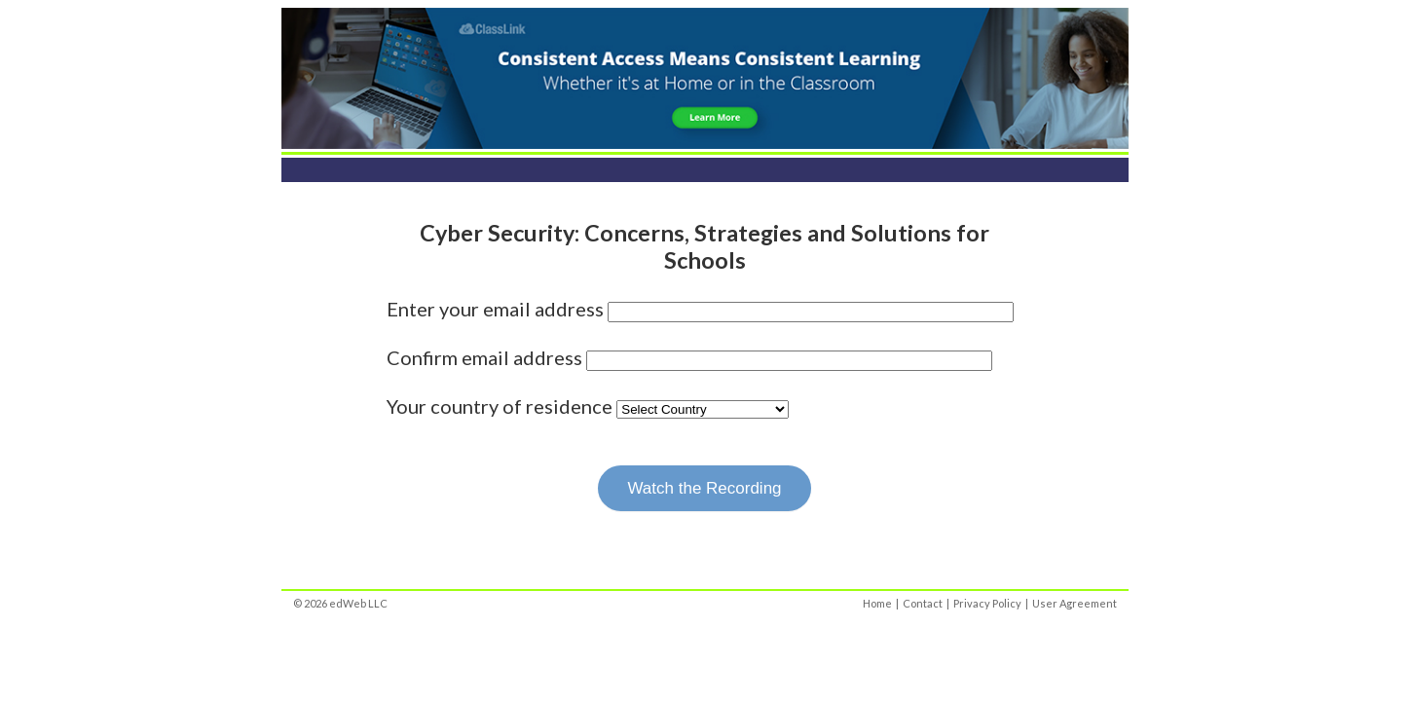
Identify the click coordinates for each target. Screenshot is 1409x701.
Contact (923, 603)
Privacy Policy (987, 603)
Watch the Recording (704, 488)
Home (877, 603)
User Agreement (1074, 603)
